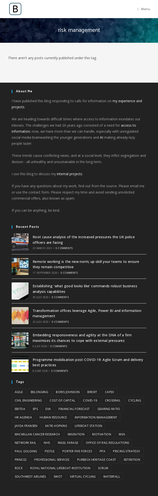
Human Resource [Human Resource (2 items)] (53, 417)
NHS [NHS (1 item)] (47, 443)
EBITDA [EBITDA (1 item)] (20, 409)
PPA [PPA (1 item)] (102, 451)
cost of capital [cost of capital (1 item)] (62, 400)
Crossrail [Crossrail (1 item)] (113, 400)
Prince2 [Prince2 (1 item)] (21, 460)
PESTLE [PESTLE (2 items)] (49, 451)
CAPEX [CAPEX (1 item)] (109, 392)
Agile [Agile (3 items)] (19, 392)
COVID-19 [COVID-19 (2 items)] (90, 400)
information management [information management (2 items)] (96, 417)
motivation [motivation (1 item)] (101, 434)
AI (101, 137)
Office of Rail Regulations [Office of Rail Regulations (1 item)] (107, 443)
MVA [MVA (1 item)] (122, 434)
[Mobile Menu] (143, 9)
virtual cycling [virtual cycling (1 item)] (83, 476)
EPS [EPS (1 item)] (35, 409)
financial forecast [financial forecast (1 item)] (74, 409)
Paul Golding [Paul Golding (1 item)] (26, 451)
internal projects (69, 174)
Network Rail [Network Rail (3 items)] (25, 443)
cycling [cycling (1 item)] (134, 400)
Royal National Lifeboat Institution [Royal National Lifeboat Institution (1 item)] (60, 468)
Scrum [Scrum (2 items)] (103, 468)
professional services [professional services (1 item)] (51, 460)
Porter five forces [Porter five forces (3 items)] (77, 451)
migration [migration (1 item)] (76, 434)
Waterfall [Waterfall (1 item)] (111, 476)
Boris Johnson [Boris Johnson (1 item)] (68, 392)
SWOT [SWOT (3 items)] (58, 476)
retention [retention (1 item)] (132, 460)
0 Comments (64, 248)
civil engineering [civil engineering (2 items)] (28, 400)
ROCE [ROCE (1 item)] (19, 468)
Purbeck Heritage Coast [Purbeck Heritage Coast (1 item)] (96, 460)
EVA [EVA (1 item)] (48, 409)
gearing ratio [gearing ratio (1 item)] (109, 409)
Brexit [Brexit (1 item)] (92, 392)
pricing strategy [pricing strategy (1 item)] (126, 451)
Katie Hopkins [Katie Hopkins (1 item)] (56, 426)
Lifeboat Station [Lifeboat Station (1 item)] (88, 426)
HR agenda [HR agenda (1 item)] (23, 417)
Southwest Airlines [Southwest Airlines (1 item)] (30, 476)
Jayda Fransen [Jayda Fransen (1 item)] (26, 426)
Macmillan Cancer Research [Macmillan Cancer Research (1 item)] (37, 434)
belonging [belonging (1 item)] (39, 392)
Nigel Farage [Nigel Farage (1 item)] (68, 443)
